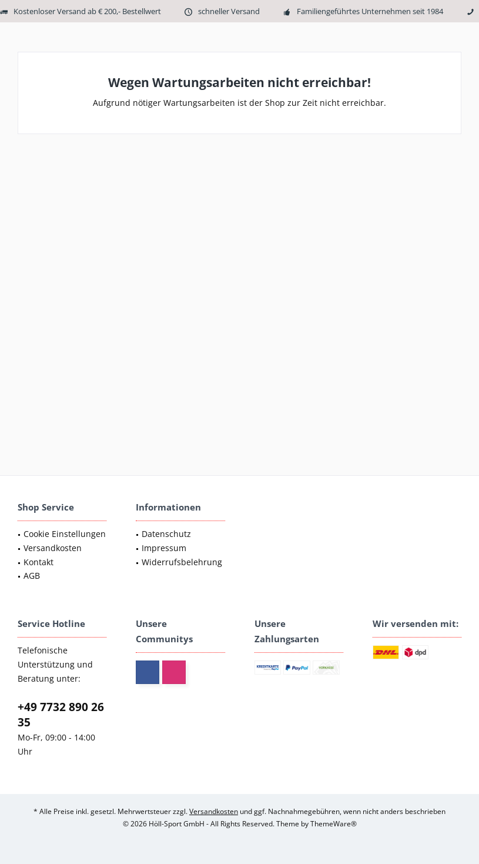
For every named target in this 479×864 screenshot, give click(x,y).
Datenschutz (166, 533)
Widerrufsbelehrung (182, 562)
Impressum (164, 547)
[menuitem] (62, 534)
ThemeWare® (333, 824)
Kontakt (38, 562)
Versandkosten (53, 547)
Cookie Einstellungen (65, 533)
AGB (32, 575)
